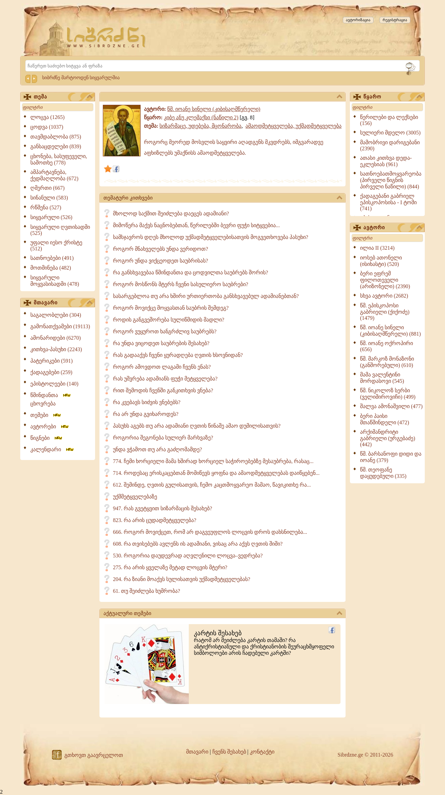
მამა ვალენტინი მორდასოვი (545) (382, 378)
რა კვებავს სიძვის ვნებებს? (146, 402)
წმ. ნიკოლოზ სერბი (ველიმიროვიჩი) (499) (387, 394)
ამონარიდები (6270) (55, 338)
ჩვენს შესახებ (229, 752)
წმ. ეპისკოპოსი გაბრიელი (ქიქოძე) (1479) (385, 312)
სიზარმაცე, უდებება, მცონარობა (200, 126)
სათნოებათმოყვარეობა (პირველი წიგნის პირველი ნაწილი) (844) (390, 180)
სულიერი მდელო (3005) (390, 132)
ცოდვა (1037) (46, 127)
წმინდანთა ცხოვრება (50, 399)
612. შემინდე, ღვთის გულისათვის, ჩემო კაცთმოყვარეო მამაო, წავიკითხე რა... (212, 485)
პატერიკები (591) (51, 361)
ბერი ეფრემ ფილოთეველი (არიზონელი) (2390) (385, 280)
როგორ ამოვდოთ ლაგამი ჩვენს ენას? (162, 367)
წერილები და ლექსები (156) (389, 120)
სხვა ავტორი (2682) (384, 296)
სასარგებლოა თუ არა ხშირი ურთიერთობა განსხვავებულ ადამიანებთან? (206, 296)
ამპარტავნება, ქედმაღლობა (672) (54, 175)
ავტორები (49, 426)
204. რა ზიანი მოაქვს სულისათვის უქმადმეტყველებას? (181, 579)
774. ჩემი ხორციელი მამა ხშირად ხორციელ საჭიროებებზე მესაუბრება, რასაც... (213, 461)
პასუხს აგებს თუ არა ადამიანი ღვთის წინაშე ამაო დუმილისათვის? (196, 426)
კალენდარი (52, 449)
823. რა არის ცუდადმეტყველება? (154, 520)
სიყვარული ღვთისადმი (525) (60, 230)
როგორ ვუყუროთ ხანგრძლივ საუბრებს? (164, 331)
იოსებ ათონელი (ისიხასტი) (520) (381, 261)
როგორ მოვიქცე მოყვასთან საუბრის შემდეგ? (171, 308)
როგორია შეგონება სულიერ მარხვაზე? (163, 437)
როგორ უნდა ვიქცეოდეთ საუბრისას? (160, 261)
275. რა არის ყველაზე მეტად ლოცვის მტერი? (170, 567)
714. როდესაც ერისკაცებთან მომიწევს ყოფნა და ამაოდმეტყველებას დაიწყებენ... (216, 473)
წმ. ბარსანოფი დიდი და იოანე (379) (390, 457)
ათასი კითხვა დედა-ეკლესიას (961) (386, 161)
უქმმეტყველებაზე (135, 496)
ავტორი (392, 228)
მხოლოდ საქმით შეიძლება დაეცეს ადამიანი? (171, 213)
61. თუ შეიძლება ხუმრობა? (146, 591)
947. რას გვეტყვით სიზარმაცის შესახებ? (162, 508)
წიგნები (46, 438)
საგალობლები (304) (55, 315)
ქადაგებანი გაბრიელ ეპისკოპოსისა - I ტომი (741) (388, 202)
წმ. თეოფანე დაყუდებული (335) (383, 473)
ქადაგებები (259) (51, 372)
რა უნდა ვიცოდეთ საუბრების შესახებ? (161, 343)
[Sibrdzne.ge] (107, 37)
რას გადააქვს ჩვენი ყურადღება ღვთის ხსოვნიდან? (178, 355)
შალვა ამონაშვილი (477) (391, 406)
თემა (63, 97)
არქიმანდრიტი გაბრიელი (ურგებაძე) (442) (387, 438)
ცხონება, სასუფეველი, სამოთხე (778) (58, 159)
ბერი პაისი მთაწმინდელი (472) (384, 419)
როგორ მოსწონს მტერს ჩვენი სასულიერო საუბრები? (180, 284)
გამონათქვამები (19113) (60, 326)
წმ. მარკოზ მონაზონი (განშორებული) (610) (387, 362)
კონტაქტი (262, 752)
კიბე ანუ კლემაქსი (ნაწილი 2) (201, 117)
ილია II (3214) (377, 248)
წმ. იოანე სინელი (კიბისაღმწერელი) (213, 109)
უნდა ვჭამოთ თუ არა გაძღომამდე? (157, 449)
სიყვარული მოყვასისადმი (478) (54, 281)
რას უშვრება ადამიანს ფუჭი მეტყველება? (165, 378)
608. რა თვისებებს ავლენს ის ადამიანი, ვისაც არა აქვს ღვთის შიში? (198, 544)
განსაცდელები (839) (55, 146)
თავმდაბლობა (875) (55, 137)
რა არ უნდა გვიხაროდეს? (145, 414)
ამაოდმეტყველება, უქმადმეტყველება (293, 126)
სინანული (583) (49, 198)
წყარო (392, 97)
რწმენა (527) (45, 207)
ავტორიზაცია (358, 20)
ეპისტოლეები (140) (54, 384)
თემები (46, 415)
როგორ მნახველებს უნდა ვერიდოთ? (160, 249)
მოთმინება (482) (50, 268)
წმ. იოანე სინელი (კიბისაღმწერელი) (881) (390, 331)
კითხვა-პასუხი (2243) (56, 349)
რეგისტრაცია (395, 20)
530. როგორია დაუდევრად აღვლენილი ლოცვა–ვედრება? (188, 555)
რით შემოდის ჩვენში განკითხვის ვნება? (163, 390)
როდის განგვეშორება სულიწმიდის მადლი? (168, 320)
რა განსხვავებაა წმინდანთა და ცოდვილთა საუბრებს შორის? (190, 272)
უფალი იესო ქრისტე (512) (56, 245)
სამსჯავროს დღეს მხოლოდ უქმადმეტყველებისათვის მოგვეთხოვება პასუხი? (210, 237)
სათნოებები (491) (52, 258)
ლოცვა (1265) (47, 117)
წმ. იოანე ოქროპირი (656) (386, 346)
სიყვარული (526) (51, 217)
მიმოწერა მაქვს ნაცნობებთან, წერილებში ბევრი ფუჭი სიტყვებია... (196, 225)
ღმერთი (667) (47, 188)
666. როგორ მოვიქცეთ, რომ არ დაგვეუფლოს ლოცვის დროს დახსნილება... (210, 532)
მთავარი (63, 303)
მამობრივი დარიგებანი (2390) (390, 145)
